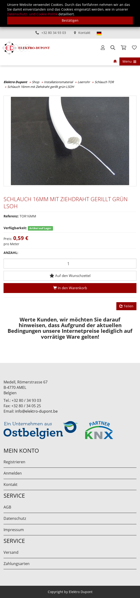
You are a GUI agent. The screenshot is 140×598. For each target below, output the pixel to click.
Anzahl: (11, 252)
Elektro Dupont (15, 82)
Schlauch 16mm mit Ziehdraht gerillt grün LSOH (40, 87)
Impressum (14, 529)
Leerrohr (84, 82)
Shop (35, 82)
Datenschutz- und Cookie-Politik (32, 14)
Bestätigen (70, 20)
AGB (7, 507)
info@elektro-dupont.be (36, 411)
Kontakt (84, 32)
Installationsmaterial (58, 82)
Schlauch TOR (104, 82)
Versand (11, 552)
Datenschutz (15, 518)
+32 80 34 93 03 (53, 32)
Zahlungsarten (17, 563)
